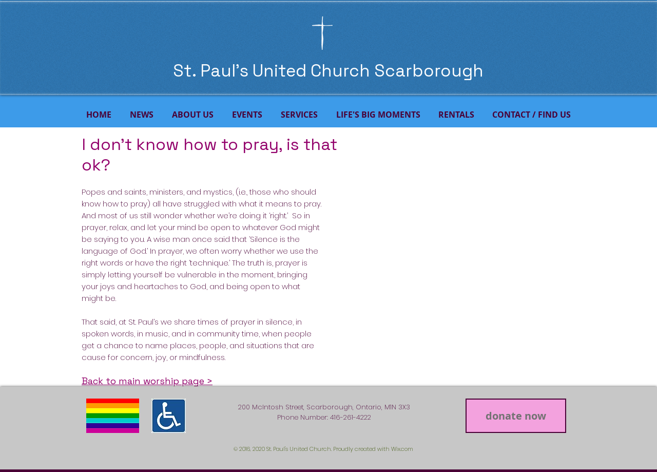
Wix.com (402, 449)
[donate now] (516, 416)
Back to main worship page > (147, 381)
